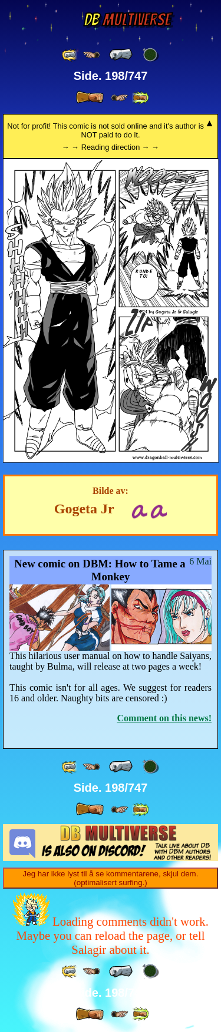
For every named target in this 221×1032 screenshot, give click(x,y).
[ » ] (89, 97)
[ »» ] (140, 97)
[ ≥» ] (119, 97)
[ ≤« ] (91, 55)
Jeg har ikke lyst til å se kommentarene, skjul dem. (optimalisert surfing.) (111, 878)
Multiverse (127, 20)
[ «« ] (70, 55)
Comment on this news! (164, 718)
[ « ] (120, 54)
